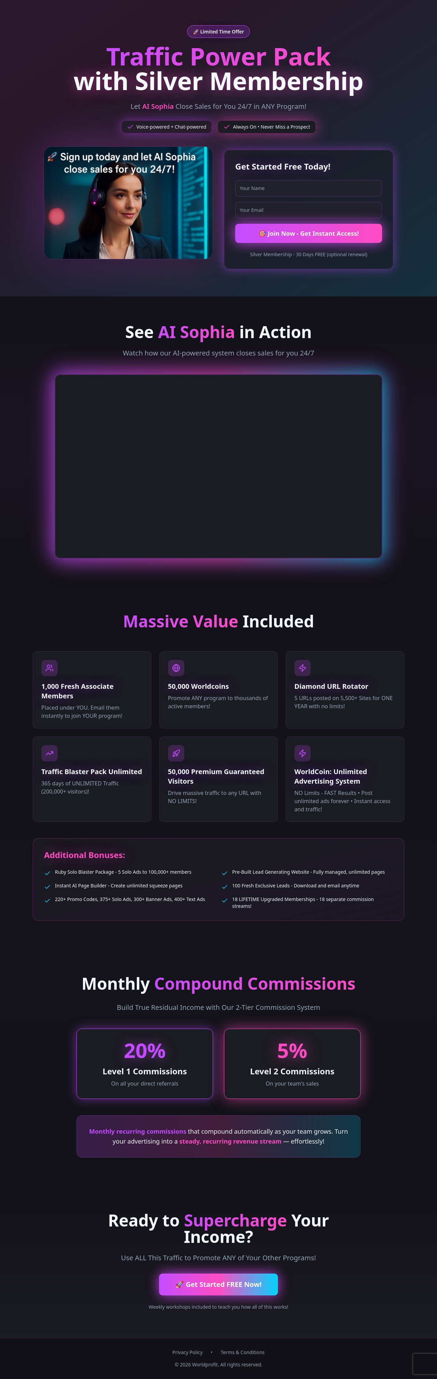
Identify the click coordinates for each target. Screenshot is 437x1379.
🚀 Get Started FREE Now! (218, 1284)
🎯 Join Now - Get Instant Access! (308, 233)
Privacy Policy (187, 1352)
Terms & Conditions (243, 1352)
